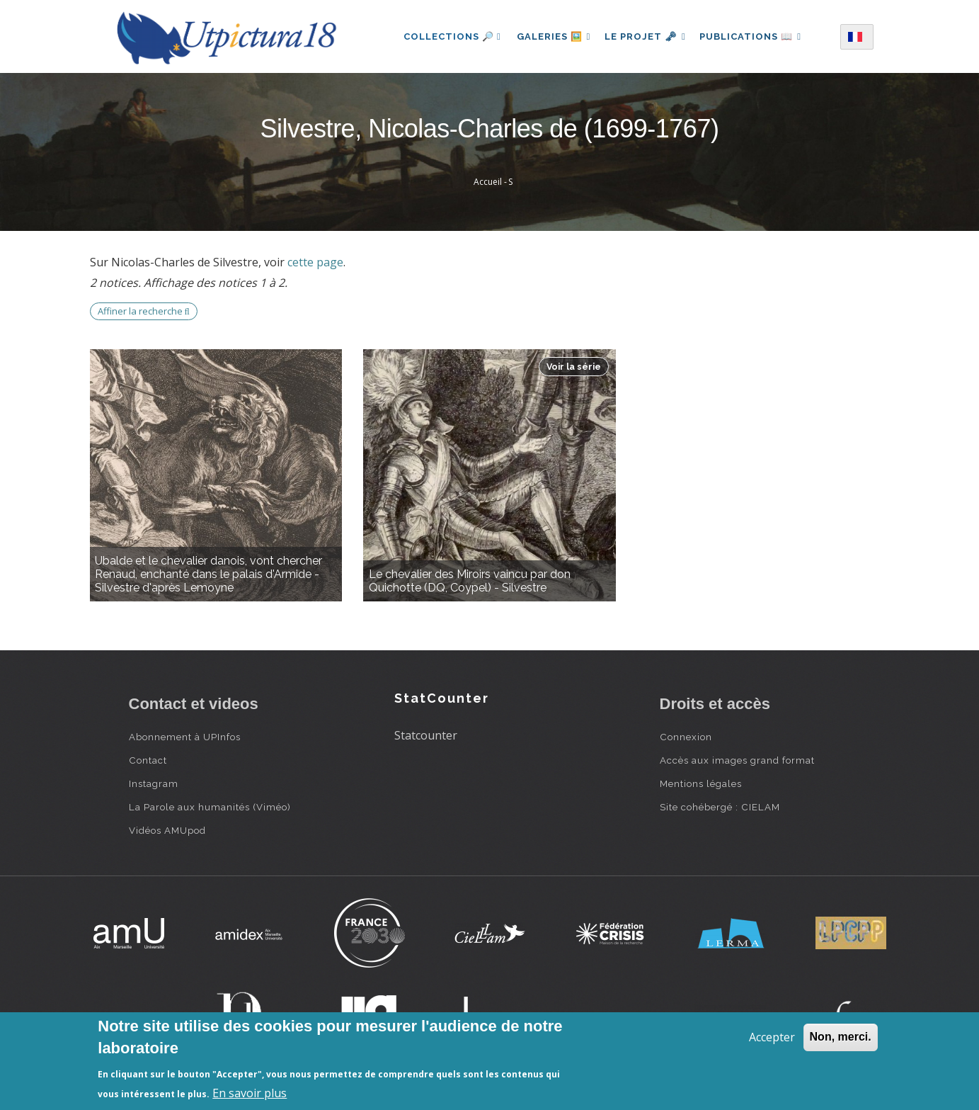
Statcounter (425, 735)
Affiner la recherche (144, 311)
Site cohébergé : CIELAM (720, 806)
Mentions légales (701, 783)
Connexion (686, 736)
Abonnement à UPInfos (185, 736)
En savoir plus (249, 1093)
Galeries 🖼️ (550, 36)
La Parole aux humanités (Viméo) (210, 806)
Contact (148, 760)
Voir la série (573, 366)
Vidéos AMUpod (167, 830)
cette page (315, 262)
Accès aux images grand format (737, 760)
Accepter (772, 1037)
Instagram (153, 783)
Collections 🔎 (447, 36)
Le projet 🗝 (645, 36)
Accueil (488, 182)
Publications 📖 (754, 36)
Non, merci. (840, 1037)
